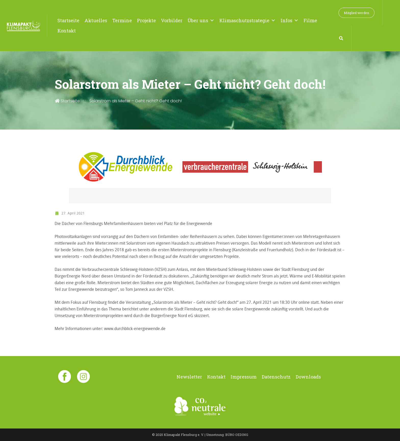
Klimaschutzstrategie (247, 20)
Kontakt (66, 31)
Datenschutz (276, 377)
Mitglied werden (356, 13)
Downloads (308, 377)
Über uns (201, 20)
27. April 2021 (70, 213)
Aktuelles (95, 20)
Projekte (146, 20)
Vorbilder (171, 20)
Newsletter (189, 377)
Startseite (68, 20)
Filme (310, 20)
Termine (122, 20)
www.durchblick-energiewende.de (135, 328)
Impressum (244, 377)
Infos (289, 20)
